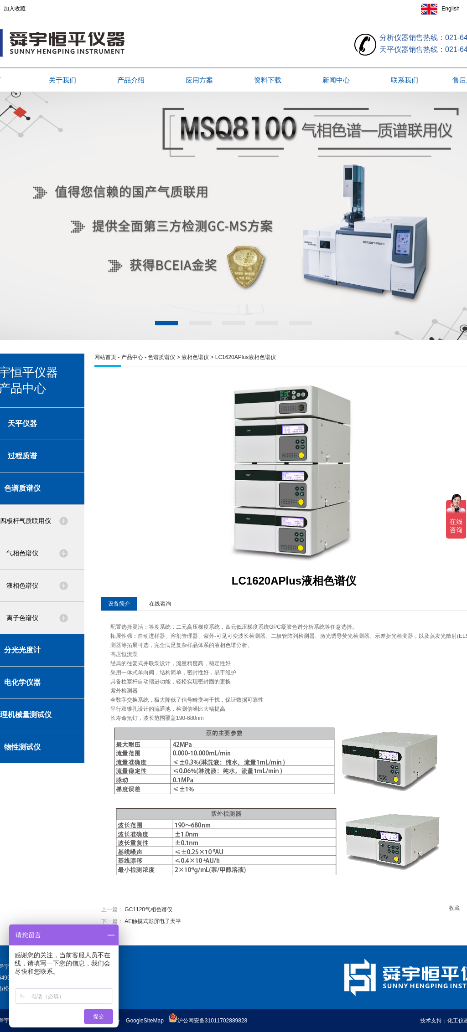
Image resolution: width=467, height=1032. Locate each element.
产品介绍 (131, 80)
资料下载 (267, 80)
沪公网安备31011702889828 (207, 1020)
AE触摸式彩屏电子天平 (153, 921)
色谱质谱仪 (161, 357)
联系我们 (404, 80)
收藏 (454, 908)
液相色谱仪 (195, 357)
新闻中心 (336, 80)
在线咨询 (160, 604)
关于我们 (62, 80)
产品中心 (132, 357)
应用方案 (199, 80)
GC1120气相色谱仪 (148, 909)
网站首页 (105, 357)
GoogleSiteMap (145, 1020)
